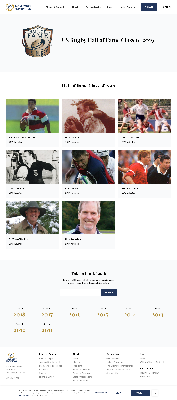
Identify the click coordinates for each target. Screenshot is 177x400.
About (76, 358)
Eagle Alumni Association (118, 369)
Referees (43, 369)
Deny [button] (119, 393)
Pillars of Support (47, 358)
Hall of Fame (146, 376)
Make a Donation (114, 362)
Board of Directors (82, 369)
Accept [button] (140, 393)
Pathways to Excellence (50, 366)
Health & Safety (46, 377)
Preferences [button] (100, 393)
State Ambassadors (82, 377)
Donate (149, 7)
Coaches (43, 373)
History (76, 362)
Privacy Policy (24, 395)
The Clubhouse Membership (119, 366)
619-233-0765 (12, 378)
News (142, 358)
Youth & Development (49, 362)
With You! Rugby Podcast (152, 362)
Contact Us (112, 373)
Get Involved (112, 358)
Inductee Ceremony (149, 373)
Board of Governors (82, 373)
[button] (155, 393)
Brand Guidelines (80, 380)
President (77, 366)
